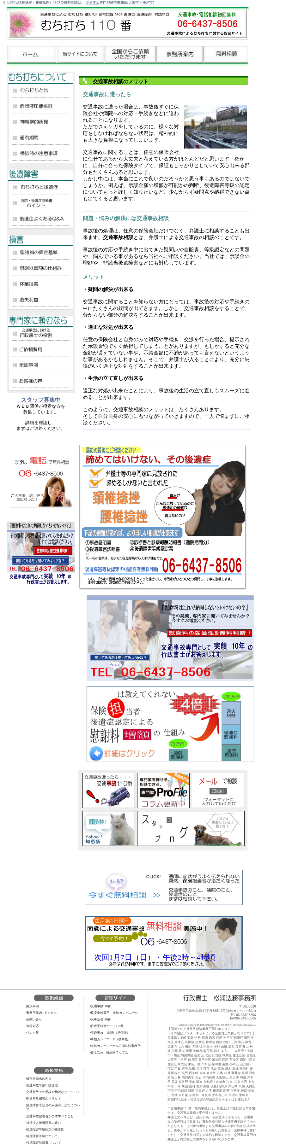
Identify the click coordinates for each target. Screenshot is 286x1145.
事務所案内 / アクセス (41, 1012)
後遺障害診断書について (43, 1142)
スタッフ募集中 (41, 400)
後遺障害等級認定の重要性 (45, 1129)
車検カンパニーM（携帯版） (111, 1039)
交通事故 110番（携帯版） (110, 1032)
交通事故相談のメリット (43, 1098)
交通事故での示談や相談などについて (53, 1092)
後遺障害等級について (42, 1136)
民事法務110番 (101, 1019)
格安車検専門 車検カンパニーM (114, 1012)
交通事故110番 (101, 1006)
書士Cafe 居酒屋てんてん (109, 1052)
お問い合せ (34, 1019)
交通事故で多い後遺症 (42, 1085)
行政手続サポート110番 (107, 1026)
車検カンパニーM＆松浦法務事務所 (116, 1046)
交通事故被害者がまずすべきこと (50, 1116)
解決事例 (32, 1006)
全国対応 (32, 1026)
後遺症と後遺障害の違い (43, 1123)
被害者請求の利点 (39, 1078)
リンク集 (32, 1032)
